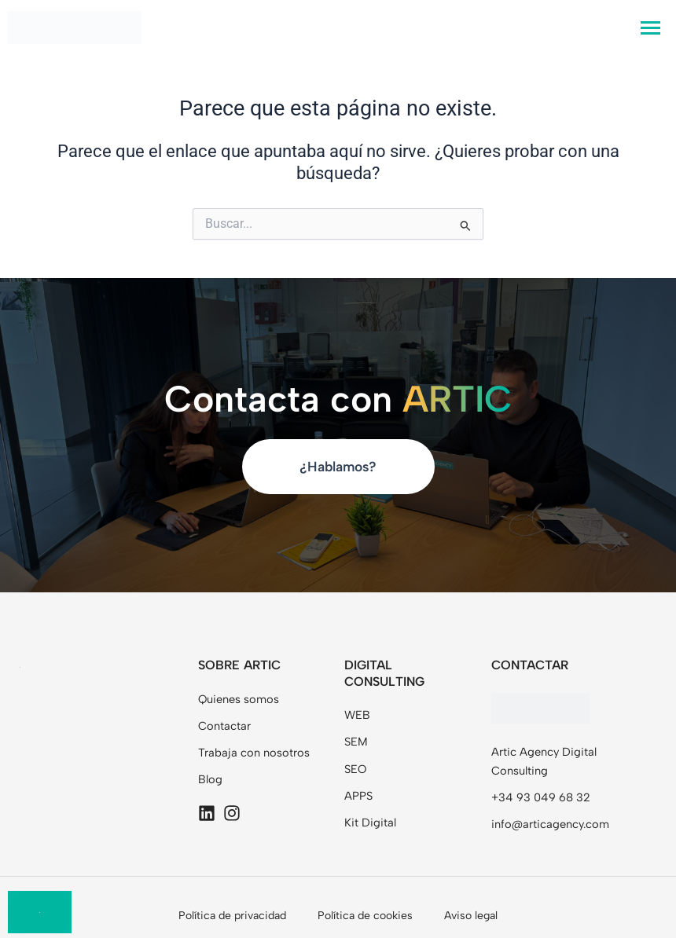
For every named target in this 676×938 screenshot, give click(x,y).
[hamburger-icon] (650, 27)
